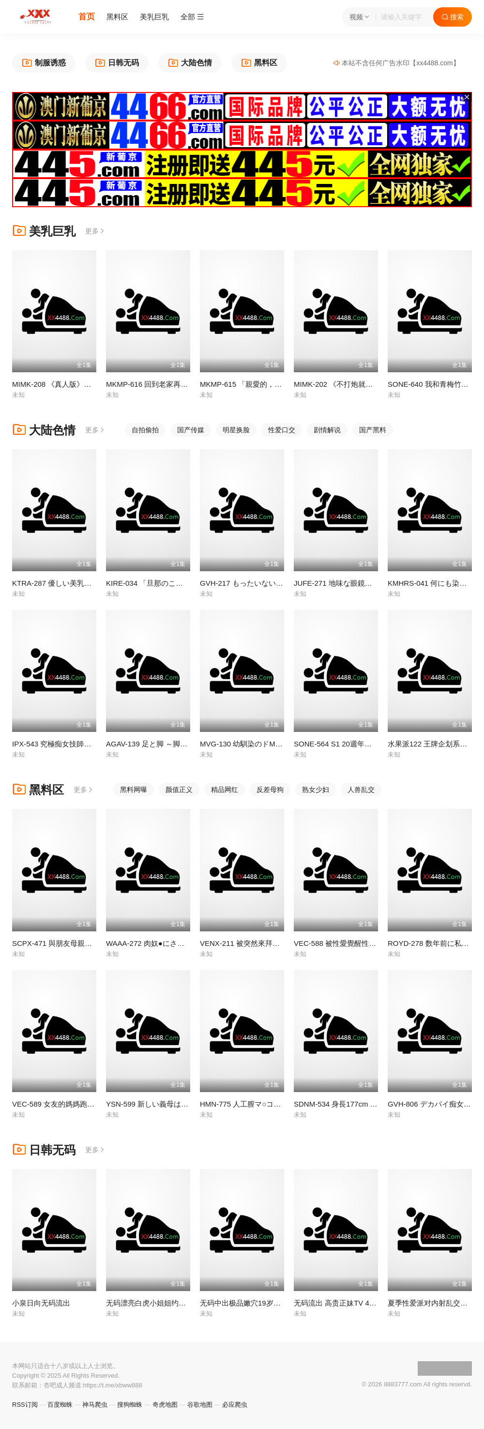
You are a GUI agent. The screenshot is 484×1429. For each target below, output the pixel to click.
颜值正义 (179, 789)
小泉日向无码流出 (41, 1303)
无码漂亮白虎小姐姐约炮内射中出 (160, 1303)
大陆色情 (44, 430)
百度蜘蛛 (60, 1404)
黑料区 (117, 17)
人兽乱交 (361, 789)
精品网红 (224, 789)
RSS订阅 (25, 1404)
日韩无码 (44, 1149)
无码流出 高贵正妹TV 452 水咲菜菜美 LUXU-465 (373, 1303)
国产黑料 (372, 430)
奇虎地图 (165, 1404)
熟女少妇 (315, 789)
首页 (86, 16)
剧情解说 (327, 430)
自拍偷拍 (145, 430)
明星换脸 (236, 430)
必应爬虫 (234, 1404)
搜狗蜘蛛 (129, 1404)
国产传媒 (190, 430)
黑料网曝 (133, 789)
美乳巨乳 (154, 17)
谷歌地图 (199, 1404)
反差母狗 (270, 789)
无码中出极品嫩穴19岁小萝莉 (247, 1303)
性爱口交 (281, 430)
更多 (95, 231)
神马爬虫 (94, 1404)
